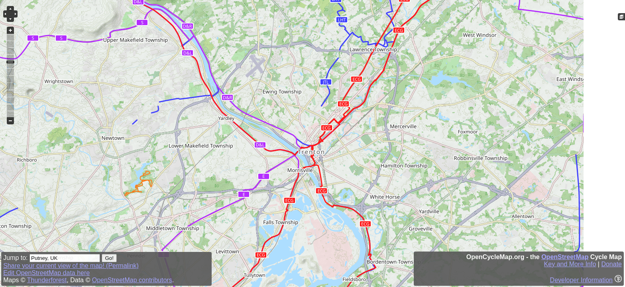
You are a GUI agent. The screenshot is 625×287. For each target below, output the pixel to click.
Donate (611, 264)
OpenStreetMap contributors (132, 280)
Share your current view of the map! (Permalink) (71, 265)
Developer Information (581, 280)
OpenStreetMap (564, 257)
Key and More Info (570, 264)
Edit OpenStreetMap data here (46, 272)
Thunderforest (47, 280)
